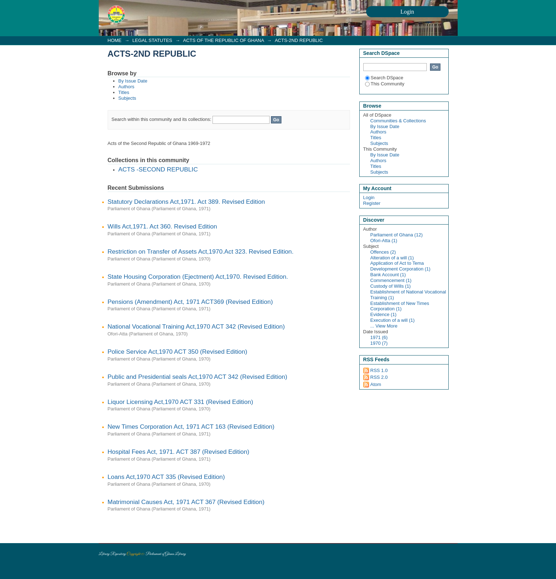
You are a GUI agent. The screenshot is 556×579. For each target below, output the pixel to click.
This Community (385, 83)
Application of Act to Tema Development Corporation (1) (400, 266)
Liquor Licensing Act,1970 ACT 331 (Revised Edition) (180, 401)
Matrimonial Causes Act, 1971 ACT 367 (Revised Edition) (186, 501)
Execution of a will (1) (392, 320)
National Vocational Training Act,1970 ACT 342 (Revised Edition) (196, 326)
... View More (384, 326)
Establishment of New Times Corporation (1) (399, 306)
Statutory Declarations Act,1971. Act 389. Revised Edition (186, 201)
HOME (115, 40)
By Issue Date (133, 81)
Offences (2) (383, 252)
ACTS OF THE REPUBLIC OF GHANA (223, 40)
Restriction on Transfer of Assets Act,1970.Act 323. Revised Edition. (201, 251)
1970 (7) (379, 343)
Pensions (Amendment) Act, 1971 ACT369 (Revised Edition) (190, 301)
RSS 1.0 (379, 370)
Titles (124, 92)
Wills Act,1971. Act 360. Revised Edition (162, 226)
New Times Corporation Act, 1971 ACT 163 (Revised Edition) (191, 426)
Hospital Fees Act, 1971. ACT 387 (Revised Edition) (178, 451)
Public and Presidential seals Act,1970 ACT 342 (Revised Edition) (198, 376)
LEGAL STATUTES (152, 40)
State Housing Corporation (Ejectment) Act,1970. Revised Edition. (198, 276)
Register (371, 203)
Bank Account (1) (388, 274)
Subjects (127, 98)
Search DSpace (384, 77)
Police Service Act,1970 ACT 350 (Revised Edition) (177, 351)
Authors (126, 86)
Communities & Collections (398, 120)
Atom (375, 384)
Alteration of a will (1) (392, 257)
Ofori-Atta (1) (383, 240)
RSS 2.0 (379, 377)
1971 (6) (379, 337)
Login (369, 197)
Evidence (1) (383, 314)
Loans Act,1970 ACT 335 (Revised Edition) (166, 476)
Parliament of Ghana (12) (396, 234)
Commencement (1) (391, 280)
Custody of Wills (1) (390, 286)
